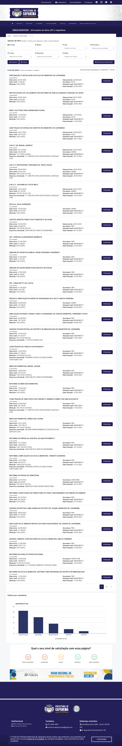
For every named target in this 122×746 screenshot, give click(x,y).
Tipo (65, 45)
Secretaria (94, 45)
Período (11, 45)
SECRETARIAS (39, 23)
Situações (39, 53)
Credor (11, 53)
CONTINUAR (101, 739)
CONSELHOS (63, 23)
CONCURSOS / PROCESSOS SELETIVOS (88, 23)
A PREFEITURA (29, 23)
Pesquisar (13, 62)
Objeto (38, 45)
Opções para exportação (104, 62)
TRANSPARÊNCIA (72, 23)
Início (9, 36)
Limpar (24, 62)
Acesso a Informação (20, 36)
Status (65, 53)
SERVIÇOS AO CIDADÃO (51, 23)
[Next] (106, 586)
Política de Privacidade (35, 739)
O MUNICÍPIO (19, 23)
